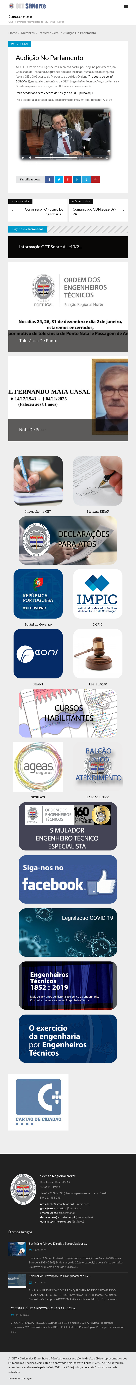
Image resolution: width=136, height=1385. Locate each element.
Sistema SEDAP (98, 511)
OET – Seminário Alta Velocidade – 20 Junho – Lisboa (36, 21)
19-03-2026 (39, 1250)
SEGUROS (38, 797)
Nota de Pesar (32, 429)
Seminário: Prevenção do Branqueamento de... (60, 1276)
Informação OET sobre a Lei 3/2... (50, 246)
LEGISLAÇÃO (98, 684)
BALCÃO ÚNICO (97, 797)
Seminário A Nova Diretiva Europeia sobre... (58, 1243)
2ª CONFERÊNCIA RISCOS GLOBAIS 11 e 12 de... (44, 1308)
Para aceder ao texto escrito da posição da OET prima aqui (54, 93)
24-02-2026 (22, 1314)
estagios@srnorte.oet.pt (55, 1221)
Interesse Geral (49, 33)
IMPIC (98, 624)
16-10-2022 (21, 44)
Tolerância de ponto (38, 340)
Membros (28, 33)
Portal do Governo (38, 624)
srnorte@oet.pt (50, 1212)
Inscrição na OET (38, 511)
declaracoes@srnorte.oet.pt (57, 1217)
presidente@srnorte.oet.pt (57, 1204)
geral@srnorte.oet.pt (53, 1208)
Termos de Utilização (20, 1378)
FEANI (38, 684)
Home (12, 33)
